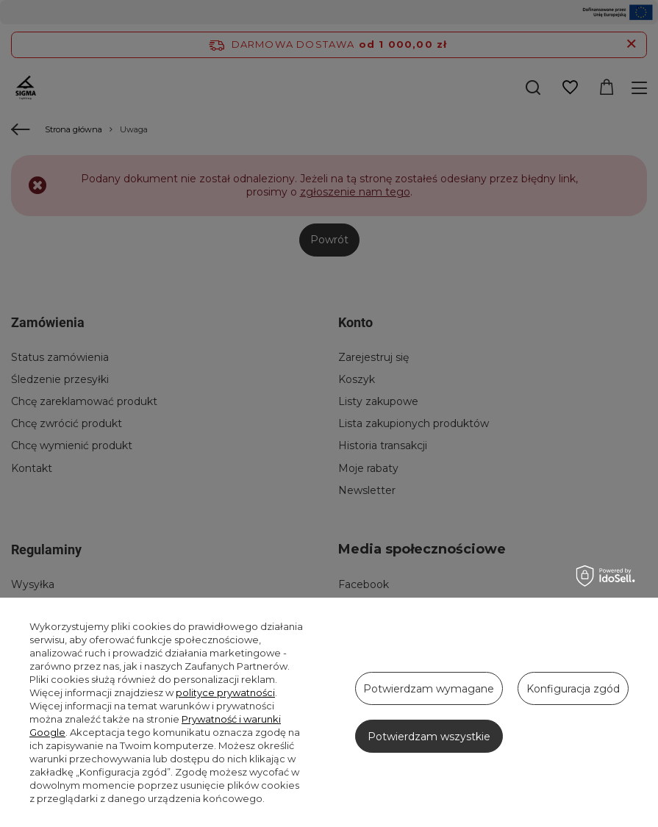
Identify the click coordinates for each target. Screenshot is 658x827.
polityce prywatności (225, 692)
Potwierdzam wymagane (428, 688)
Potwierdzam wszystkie (429, 736)
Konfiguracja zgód (573, 688)
